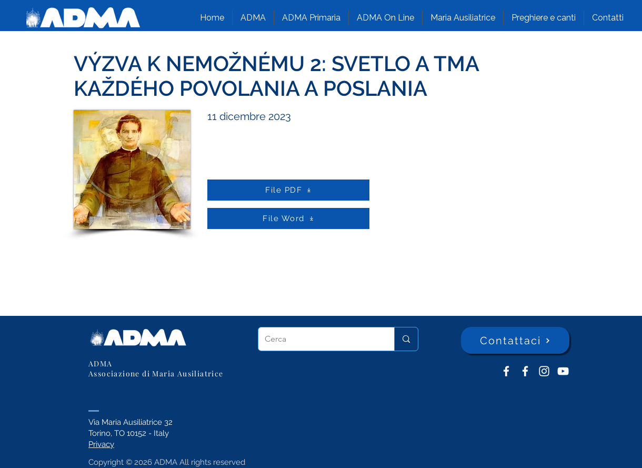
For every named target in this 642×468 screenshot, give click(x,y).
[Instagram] (544, 371)
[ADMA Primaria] (525, 371)
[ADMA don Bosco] (506, 371)
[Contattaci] (515, 340)
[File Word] (288, 218)
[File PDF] (288, 190)
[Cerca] (318, 339)
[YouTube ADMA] (563, 371)
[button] (253, 18)
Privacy (101, 444)
